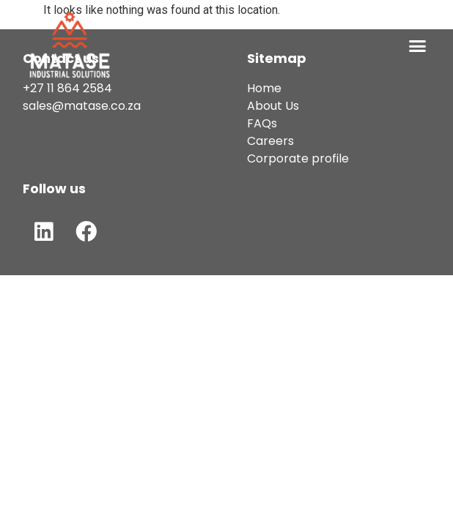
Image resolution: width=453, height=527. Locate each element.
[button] (418, 46)
